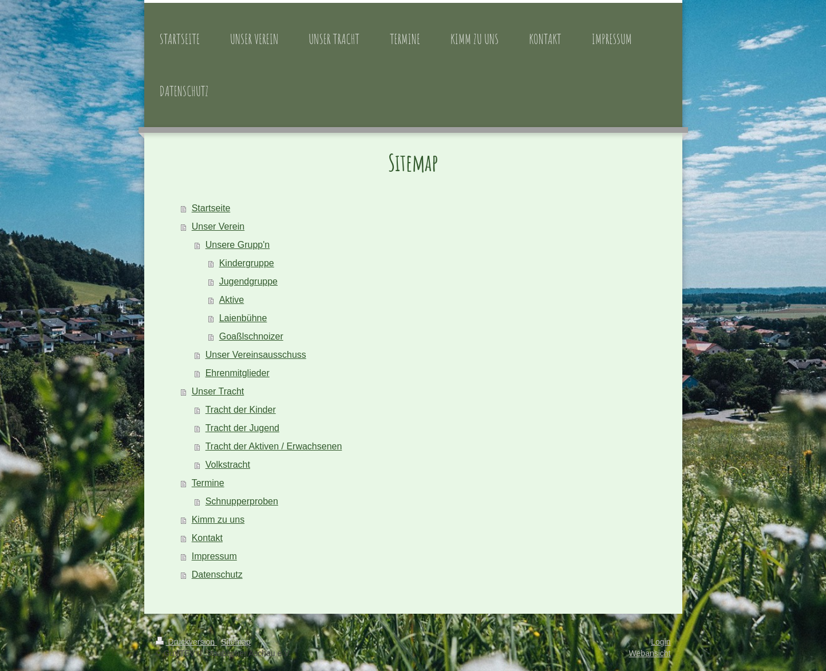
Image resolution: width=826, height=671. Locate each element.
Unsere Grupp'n (237, 245)
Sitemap (236, 641)
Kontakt (207, 538)
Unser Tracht (218, 391)
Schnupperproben (241, 501)
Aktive (231, 300)
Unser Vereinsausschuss (255, 355)
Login (660, 641)
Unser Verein (218, 226)
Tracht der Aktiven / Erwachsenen (273, 446)
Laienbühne (243, 318)
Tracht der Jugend (242, 428)
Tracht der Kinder (240, 410)
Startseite (211, 208)
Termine (208, 483)
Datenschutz (217, 574)
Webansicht (650, 653)
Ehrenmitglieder (237, 373)
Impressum (214, 556)
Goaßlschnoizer (251, 336)
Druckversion (186, 641)
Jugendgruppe (248, 281)
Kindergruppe (246, 263)
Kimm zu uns (218, 519)
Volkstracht (227, 464)
